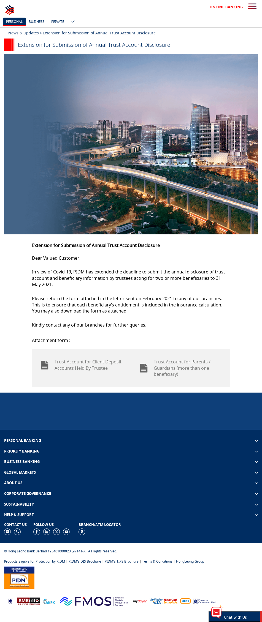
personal (14, 21)
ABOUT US (13, 482)
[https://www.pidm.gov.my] (19, 577)
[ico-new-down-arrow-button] (71, 22)
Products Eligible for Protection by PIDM (34, 561)
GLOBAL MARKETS (20, 472)
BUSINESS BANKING (22, 461)
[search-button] (252, 6)
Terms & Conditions (157, 561)
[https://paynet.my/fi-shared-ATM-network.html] (185, 600)
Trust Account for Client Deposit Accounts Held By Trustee (80, 365)
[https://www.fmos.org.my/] (94, 600)
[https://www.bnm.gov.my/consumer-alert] (204, 600)
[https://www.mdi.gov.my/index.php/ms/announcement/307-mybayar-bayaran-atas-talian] (139, 600)
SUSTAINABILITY (19, 504)
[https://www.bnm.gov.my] (10, 600)
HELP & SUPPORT (19, 514)
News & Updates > (25, 32)
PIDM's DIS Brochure (85, 561)
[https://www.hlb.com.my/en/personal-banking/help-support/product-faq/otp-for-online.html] (164, 600)
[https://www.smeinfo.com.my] (28, 600)
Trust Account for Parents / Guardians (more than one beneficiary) (174, 368)
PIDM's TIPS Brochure (122, 561)
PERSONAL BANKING (22, 440)
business (37, 21)
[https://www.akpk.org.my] (49, 600)
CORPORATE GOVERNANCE (27, 493)
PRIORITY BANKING (21, 451)
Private (57, 21)
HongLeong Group (190, 561)
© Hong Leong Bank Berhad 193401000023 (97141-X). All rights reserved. (60, 551)
